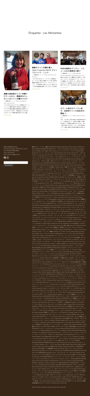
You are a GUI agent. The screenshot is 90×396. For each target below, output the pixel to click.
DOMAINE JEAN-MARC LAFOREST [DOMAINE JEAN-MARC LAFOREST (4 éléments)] (59, 189)
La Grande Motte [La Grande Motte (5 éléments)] (69, 199)
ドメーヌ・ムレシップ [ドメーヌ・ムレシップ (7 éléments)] (80, 201)
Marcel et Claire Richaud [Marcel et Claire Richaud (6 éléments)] (38, 302)
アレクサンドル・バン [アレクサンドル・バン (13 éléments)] (43, 219)
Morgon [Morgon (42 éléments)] (74, 314)
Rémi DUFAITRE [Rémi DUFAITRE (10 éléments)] (41, 316)
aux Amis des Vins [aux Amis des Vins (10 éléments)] (37, 356)
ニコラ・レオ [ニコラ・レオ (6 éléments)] (71, 300)
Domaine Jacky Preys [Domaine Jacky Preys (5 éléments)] (47, 322)
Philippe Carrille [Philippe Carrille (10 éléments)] (40, 336)
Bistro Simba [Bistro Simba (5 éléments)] (35, 352)
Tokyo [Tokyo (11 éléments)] (52, 254)
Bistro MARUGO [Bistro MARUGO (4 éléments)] (36, 149)
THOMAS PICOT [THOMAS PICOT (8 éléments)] (76, 377)
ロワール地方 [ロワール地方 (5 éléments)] (58, 362)
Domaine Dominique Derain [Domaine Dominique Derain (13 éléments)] (67, 197)
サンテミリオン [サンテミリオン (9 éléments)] (63, 270)
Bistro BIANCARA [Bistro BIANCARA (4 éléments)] (48, 203)
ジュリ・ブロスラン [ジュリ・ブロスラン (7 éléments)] (41, 161)
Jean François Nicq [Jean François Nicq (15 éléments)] (69, 153)
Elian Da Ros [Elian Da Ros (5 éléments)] (47, 364)
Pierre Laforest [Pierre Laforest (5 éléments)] (76, 306)
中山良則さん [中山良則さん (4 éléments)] (60, 201)
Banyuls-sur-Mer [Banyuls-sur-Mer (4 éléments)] (60, 231)
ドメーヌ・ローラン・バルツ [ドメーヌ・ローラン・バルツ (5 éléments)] (61, 260)
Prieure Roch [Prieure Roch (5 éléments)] (57, 205)
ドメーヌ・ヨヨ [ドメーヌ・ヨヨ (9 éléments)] (43, 256)
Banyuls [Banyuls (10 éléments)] (70, 217)
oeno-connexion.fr (9, 152)
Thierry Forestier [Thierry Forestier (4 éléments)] (67, 354)
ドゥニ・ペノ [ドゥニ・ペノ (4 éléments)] (47, 254)
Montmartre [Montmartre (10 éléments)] (49, 258)
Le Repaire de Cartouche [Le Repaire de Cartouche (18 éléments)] (46, 268)
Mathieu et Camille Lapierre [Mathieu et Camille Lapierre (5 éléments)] (44, 223)
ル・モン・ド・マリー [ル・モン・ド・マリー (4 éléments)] (68, 183)
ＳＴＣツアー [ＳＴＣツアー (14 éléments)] (44, 334)
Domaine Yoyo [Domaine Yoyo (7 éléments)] (67, 324)
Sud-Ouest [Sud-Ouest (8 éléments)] (80, 302)
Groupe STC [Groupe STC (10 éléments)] (35, 153)
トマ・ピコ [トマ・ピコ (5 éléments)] (58, 312)
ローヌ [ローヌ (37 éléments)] (42, 324)
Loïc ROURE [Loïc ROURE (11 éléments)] (66, 252)
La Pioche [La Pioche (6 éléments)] (37, 205)
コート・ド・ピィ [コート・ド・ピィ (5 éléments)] (82, 286)
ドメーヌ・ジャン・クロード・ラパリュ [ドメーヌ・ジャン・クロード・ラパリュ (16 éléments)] (45, 318)
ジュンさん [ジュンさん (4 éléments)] (52, 354)
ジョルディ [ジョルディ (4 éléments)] (63, 250)
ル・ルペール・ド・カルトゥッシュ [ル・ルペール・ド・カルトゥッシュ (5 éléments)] (66, 209)
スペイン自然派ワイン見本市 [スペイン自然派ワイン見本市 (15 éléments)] (56, 227)
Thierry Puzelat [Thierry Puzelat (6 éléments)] (42, 369)
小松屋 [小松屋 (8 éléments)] (65, 167)
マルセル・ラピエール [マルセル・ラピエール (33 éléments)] (80, 318)
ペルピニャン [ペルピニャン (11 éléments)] (51, 334)
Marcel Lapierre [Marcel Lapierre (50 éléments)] (46, 330)
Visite (61, 13)
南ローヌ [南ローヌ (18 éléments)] (75, 354)
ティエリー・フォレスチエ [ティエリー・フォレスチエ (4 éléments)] (66, 169)
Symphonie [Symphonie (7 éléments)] (41, 312)
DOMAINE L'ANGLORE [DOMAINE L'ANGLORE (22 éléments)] (49, 163)
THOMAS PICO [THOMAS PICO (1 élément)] (38, 237)
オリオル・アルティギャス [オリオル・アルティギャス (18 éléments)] (55, 155)
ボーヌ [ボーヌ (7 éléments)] (69, 167)
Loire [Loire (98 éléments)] (39, 244)
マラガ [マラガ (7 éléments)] (34, 173)
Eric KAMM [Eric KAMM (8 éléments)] (81, 364)
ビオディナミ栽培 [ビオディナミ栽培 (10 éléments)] (76, 193)
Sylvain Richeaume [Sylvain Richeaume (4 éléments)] (46, 346)
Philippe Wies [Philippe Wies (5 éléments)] (82, 330)
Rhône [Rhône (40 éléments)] (34, 248)
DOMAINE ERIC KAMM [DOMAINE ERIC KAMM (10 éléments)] (46, 149)
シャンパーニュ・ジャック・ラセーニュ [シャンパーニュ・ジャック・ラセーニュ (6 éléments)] (46, 379)
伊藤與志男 (7, 101)
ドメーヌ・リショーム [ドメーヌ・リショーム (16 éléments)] (41, 173)
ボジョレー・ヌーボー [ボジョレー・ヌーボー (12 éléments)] (51, 241)
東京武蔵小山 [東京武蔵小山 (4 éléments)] (72, 175)
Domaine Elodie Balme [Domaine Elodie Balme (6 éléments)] (62, 147)
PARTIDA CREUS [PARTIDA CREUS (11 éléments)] (69, 328)
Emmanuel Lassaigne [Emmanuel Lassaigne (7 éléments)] (78, 336)
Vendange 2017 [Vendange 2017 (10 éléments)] (42, 183)
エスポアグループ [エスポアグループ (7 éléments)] (52, 290)
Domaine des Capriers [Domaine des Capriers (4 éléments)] (57, 223)
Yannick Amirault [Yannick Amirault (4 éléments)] (55, 332)
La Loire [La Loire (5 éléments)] (49, 286)
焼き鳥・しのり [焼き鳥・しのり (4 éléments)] (38, 381)
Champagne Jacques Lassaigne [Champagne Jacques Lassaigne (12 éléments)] (46, 362)
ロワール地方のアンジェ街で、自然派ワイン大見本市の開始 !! (72, 111)
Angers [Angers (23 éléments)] (63, 195)
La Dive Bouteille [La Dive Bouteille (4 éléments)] (49, 235)
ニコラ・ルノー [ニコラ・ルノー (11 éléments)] (76, 235)
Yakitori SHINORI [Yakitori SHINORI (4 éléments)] (65, 367)
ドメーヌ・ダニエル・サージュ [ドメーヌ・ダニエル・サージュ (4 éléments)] (64, 290)
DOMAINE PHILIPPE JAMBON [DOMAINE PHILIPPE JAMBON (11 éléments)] (70, 350)
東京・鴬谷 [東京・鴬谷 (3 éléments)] (66, 225)
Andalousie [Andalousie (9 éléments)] (35, 221)
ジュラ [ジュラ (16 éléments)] (65, 201)
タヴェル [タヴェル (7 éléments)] (53, 312)
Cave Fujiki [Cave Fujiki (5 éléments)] (35, 219)
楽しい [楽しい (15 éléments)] (66, 304)
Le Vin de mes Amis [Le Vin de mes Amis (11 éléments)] (71, 342)
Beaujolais (78, 73)
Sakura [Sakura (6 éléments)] (65, 203)
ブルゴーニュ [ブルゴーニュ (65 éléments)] (41, 241)
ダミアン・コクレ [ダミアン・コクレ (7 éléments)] (52, 221)
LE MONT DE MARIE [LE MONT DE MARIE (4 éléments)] (60, 243)
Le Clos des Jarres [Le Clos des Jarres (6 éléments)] (64, 165)
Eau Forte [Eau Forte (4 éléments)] (64, 286)
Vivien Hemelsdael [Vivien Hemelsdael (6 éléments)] (65, 280)
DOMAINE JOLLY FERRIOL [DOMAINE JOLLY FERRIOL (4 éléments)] (43, 375)
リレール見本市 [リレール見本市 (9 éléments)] (36, 324)
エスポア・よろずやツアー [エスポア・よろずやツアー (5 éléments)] (45, 209)
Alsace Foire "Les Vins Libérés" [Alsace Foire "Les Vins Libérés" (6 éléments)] (59, 284)
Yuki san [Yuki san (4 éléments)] (76, 221)
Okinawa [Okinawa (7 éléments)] (79, 159)
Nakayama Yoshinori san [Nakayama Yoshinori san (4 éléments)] (76, 252)
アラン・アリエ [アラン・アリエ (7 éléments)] (47, 225)
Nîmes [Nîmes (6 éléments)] (68, 298)
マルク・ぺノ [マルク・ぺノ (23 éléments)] (60, 324)
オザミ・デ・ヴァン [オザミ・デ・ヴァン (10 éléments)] (54, 169)
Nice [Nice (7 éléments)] (73, 201)
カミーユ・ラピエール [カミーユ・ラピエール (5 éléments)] (56, 211)
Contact (83, 13)
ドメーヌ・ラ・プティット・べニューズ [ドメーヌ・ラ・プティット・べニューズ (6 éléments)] (41, 284)
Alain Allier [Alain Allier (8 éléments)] (69, 330)
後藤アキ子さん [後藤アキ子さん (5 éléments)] (70, 318)
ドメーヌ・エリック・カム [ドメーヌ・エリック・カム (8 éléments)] (54, 278)
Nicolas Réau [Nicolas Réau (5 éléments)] (78, 292)
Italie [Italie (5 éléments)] (80, 288)
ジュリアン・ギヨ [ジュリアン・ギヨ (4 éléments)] (68, 358)
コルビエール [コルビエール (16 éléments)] (58, 276)
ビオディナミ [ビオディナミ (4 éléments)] (68, 320)
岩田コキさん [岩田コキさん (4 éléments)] (61, 340)
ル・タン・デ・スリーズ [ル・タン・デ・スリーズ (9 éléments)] (79, 258)
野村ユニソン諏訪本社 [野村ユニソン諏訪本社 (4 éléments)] (64, 302)
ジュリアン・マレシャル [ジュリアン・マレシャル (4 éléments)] (59, 268)
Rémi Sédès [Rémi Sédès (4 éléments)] (66, 254)
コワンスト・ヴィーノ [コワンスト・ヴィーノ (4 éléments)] (79, 195)
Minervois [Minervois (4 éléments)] (80, 282)
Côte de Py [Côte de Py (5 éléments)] (66, 245)
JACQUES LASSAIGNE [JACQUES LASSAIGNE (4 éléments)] (61, 298)
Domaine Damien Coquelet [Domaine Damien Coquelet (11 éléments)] (59, 377)
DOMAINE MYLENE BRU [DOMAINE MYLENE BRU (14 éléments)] (79, 358)
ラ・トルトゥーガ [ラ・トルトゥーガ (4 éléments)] (36, 334)
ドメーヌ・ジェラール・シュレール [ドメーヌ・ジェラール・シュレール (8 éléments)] (77, 332)
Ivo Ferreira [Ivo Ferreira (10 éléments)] (41, 189)
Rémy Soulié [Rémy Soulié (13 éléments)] (73, 268)
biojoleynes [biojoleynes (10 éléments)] (66, 223)
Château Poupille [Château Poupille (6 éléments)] (82, 264)
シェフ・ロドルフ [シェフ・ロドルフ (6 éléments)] (38, 225)
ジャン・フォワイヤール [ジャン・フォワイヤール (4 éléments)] (71, 264)
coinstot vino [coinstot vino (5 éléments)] (59, 163)
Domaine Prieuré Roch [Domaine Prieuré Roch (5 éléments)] (67, 241)
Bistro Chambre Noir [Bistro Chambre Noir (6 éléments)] (58, 322)
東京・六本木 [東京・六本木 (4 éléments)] (50, 161)
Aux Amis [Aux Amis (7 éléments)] (47, 302)
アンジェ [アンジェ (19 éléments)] (51, 252)
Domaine (52, 13)
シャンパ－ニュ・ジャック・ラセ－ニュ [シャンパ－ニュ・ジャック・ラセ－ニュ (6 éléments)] (63, 161)
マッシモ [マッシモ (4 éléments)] (61, 360)
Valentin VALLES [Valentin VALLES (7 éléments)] (46, 381)
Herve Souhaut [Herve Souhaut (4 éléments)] (39, 338)
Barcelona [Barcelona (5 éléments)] (52, 276)
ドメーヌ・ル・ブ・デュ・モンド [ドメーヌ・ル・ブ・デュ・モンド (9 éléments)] (59, 217)
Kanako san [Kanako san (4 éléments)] (76, 149)
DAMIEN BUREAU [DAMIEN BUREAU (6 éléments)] (58, 183)
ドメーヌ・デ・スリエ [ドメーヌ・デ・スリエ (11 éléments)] (38, 264)
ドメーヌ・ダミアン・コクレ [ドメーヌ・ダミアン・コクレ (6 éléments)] (51, 157)
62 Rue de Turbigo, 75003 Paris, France (15, 149)
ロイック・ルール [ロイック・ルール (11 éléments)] (39, 354)
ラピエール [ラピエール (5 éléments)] (72, 367)
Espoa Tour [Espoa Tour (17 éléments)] (47, 189)
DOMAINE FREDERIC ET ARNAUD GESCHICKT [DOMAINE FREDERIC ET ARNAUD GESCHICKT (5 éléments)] (67, 187)
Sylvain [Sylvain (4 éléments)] (50, 338)
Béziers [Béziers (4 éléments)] (43, 258)
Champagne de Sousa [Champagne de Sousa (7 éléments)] (70, 181)
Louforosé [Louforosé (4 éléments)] (34, 332)
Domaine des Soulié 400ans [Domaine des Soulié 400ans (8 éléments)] (55, 300)
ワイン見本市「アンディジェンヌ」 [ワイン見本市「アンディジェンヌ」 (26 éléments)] (42, 197)
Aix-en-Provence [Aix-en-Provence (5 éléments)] (58, 252)
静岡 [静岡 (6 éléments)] (84, 381)
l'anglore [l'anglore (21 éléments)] (39, 201)
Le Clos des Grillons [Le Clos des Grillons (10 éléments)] (46, 270)
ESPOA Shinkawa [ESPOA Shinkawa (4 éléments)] (72, 284)
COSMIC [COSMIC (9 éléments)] (71, 215)
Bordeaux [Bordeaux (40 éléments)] (55, 193)
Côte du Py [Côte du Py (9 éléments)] (35, 360)
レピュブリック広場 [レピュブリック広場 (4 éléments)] (71, 171)
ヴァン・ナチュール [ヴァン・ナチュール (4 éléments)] (76, 320)
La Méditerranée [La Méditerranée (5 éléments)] (69, 375)
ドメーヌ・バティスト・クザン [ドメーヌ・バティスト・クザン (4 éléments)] (46, 153)
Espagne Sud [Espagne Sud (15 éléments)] (77, 231)
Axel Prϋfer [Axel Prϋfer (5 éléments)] (78, 199)
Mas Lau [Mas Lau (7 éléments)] (69, 205)
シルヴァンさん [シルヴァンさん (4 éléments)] (48, 377)
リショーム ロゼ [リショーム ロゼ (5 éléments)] (55, 302)
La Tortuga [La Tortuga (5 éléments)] (46, 169)
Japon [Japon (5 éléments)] (39, 346)
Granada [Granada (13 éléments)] (41, 364)
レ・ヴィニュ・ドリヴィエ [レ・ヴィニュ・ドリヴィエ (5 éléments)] (42, 199)
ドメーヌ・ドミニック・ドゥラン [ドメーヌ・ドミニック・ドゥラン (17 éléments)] (66, 151)
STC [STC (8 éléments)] (76, 286)
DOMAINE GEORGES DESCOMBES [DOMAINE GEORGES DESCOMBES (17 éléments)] (41, 306)
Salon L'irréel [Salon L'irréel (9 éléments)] (76, 290)
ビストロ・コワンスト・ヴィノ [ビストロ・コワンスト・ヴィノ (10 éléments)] (49, 215)
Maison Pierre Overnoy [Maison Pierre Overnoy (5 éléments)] (59, 191)
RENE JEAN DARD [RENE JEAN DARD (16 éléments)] (36, 175)
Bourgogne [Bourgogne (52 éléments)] (52, 199)
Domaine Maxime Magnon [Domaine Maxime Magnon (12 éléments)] (55, 294)
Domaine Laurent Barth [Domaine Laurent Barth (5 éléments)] (62, 381)
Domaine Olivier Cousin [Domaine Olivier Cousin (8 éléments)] (54, 280)
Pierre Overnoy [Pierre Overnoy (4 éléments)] (67, 316)
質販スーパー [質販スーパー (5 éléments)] (54, 250)
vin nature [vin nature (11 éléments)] (35, 294)
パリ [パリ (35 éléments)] (46, 290)
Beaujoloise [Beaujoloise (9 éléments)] (59, 233)
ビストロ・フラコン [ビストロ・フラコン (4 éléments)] (78, 161)
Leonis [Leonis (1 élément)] (65, 360)
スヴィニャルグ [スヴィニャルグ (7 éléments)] (40, 358)
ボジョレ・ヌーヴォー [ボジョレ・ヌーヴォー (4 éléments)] (40, 147)
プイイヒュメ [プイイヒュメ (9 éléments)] (71, 237)
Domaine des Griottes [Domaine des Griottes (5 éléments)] (58, 348)
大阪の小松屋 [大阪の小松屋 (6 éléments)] (72, 326)
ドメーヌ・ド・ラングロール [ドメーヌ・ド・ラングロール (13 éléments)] (70, 155)
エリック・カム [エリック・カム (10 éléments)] (46, 304)
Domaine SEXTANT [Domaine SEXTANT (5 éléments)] (36, 348)
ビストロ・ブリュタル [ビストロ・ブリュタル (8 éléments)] (47, 213)
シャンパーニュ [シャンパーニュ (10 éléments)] (42, 328)
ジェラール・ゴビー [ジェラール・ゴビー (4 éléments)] (77, 247)
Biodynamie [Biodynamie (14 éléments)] (55, 360)
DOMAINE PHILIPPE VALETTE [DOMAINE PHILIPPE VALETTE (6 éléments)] (52, 296)
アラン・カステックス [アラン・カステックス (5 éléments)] (45, 320)
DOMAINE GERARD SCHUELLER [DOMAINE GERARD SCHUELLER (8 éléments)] (64, 364)
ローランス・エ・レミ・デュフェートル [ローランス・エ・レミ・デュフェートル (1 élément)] (40, 266)
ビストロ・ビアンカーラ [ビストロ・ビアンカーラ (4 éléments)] (72, 207)
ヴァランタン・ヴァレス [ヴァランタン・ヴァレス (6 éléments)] (38, 203)
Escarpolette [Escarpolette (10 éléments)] (39, 288)
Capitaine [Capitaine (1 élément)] (53, 381)
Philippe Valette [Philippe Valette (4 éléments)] (59, 167)
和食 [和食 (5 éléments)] (52, 346)
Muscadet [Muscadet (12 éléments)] (75, 296)
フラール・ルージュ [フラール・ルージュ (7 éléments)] (56, 286)
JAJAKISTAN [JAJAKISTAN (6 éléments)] (67, 229)
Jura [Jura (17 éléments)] (75, 241)
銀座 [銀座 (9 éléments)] (46, 147)
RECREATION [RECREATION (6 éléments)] (75, 330)
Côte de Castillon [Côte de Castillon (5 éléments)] (71, 360)
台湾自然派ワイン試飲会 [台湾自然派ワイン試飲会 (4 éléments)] (59, 258)
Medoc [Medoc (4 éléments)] (40, 304)
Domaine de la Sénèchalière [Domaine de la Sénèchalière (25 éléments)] (70, 362)
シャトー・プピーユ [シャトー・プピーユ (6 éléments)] (49, 344)
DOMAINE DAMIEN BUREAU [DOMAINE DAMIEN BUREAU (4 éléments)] (54, 373)
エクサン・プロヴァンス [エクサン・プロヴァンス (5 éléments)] (66, 296)
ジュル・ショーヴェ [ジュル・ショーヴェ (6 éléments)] (57, 203)
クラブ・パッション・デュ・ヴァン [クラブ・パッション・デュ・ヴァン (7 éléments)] (63, 235)
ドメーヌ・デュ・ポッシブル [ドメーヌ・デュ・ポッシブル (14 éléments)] (68, 352)
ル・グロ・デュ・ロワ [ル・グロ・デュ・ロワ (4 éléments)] (63, 215)
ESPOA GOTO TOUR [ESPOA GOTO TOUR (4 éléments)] (56, 306)
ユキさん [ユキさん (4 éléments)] (64, 207)
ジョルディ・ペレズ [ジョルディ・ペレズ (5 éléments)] (41, 239)
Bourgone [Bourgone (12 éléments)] (61, 304)
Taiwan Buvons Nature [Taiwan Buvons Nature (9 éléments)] (64, 185)
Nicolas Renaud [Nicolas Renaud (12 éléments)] (36, 177)
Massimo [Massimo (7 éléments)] (54, 383)
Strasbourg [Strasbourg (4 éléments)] (82, 260)
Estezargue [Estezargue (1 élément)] (75, 217)
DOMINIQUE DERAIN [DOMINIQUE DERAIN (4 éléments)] (52, 247)
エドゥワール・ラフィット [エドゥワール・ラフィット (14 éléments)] (75, 189)
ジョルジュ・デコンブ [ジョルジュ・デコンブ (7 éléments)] (52, 239)
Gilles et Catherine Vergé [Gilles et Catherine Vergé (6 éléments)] (57, 320)
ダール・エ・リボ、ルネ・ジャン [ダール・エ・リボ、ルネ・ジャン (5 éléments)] (67, 179)
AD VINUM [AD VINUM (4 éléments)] (47, 354)
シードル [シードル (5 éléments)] (49, 288)
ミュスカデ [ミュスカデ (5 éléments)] (71, 371)
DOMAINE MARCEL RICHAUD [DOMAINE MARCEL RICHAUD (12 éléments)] (56, 177)
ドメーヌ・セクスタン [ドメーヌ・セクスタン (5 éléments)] (65, 173)
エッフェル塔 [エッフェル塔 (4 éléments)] (41, 332)
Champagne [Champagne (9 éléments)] (40, 169)
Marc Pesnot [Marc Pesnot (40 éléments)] (66, 344)
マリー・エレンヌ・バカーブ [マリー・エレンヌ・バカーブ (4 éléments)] (66, 336)
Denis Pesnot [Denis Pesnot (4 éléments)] (43, 278)
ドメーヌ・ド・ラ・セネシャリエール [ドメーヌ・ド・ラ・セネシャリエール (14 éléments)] (61, 262)
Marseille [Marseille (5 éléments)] (75, 282)
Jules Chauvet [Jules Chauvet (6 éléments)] (58, 344)
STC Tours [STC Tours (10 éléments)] (74, 167)
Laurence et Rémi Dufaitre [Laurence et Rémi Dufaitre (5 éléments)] (39, 272)
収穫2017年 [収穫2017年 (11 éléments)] (52, 231)
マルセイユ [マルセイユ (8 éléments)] (49, 383)
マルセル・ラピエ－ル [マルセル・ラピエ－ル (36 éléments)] (42, 280)
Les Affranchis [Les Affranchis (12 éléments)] (79, 381)
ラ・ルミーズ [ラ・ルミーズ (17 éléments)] (80, 308)
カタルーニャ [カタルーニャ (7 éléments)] (60, 375)
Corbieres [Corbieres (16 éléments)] (43, 274)
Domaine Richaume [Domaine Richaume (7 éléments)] (45, 165)
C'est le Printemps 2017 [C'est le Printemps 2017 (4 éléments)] (78, 205)
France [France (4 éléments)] (43, 243)
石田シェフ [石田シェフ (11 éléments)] (76, 169)
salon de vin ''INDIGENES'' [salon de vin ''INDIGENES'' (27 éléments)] (76, 346)
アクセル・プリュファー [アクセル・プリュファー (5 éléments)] (52, 175)
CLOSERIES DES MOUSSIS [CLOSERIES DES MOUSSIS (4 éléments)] (54, 367)
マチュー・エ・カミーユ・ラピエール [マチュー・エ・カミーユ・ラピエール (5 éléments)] (45, 308)
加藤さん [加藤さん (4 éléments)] (53, 167)
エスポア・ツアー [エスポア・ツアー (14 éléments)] (42, 294)
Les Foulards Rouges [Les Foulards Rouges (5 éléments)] (42, 191)
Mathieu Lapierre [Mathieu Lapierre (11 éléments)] (51, 187)
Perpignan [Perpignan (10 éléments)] (69, 203)
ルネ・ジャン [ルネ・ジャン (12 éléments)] (50, 183)
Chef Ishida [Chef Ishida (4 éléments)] (56, 336)
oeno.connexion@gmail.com (12, 154)
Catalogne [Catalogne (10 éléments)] (81, 169)
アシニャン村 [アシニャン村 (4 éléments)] (47, 167)
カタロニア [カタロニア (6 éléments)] (53, 364)
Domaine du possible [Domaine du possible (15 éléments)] (57, 225)
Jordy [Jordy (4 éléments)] (37, 209)
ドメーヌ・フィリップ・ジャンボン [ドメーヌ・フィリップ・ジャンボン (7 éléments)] (58, 237)
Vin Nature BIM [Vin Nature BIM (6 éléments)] (79, 151)
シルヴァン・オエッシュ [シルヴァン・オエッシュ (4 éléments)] (76, 356)
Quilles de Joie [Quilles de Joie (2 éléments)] (73, 225)
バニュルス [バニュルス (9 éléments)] (76, 256)
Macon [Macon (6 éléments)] (56, 256)
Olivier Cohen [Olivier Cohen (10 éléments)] (35, 350)
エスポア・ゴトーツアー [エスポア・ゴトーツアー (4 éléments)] (43, 231)
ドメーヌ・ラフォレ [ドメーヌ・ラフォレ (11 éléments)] (68, 233)
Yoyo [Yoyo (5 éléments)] (83, 292)
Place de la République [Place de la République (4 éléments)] (48, 310)
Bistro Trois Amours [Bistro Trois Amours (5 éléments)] (50, 243)
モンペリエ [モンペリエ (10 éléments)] (79, 241)
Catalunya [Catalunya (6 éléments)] (68, 310)
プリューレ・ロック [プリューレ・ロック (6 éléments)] (69, 340)
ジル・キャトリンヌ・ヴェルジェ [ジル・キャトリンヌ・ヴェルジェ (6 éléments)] (56, 358)
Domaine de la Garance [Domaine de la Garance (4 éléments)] (53, 173)
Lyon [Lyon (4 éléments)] (83, 324)
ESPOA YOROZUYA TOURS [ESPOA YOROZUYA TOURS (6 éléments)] (78, 322)
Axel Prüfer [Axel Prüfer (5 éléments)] (59, 159)
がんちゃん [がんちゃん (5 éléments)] (65, 300)
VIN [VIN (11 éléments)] (62, 245)
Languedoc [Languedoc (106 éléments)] (55, 270)
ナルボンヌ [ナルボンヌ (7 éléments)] (48, 211)
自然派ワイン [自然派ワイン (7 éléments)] (47, 312)
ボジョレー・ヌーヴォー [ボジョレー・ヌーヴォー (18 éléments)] (78, 163)
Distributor (50, 75)
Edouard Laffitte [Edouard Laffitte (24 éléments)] (51, 272)
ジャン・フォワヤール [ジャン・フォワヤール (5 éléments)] (63, 175)
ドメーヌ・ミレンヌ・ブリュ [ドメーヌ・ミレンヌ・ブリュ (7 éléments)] (76, 211)
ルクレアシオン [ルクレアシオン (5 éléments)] (78, 328)
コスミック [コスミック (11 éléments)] (76, 375)
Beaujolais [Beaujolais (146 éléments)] (42, 352)
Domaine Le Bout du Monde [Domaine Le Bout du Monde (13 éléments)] (58, 342)
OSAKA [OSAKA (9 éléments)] (73, 286)
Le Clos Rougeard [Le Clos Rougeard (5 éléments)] (58, 254)
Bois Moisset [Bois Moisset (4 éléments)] (45, 237)
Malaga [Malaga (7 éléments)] (64, 330)
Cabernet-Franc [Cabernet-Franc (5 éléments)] (68, 149)
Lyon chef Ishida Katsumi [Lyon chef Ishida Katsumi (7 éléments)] (76, 165)
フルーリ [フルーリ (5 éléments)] (65, 213)
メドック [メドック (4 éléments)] (56, 356)
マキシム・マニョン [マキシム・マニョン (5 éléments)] (53, 340)
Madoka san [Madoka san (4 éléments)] (40, 151)
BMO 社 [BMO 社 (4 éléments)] (79, 266)
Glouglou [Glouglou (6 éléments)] (46, 324)
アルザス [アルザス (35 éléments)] (61, 157)
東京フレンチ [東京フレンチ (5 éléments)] (45, 348)
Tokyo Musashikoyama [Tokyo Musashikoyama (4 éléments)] (42, 282)
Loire (8, 103)
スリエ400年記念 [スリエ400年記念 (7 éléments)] (81, 371)
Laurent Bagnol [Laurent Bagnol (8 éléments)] (59, 334)
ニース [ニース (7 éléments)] (80, 362)
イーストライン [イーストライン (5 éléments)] (51, 256)
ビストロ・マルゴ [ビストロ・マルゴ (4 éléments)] (56, 352)
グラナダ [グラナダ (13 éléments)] (50, 191)
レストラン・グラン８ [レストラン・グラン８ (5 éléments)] (81, 175)
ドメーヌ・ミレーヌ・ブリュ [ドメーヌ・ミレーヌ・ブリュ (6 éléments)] (42, 276)
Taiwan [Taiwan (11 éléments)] (75, 239)
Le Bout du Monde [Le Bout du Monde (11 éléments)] (60, 328)
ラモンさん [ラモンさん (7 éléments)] (64, 205)
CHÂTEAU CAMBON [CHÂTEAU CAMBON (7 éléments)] (75, 185)
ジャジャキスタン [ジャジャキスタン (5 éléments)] (73, 266)
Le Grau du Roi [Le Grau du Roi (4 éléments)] (79, 326)
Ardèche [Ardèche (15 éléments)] (41, 377)
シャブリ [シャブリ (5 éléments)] (76, 334)
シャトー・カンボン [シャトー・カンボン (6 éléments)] (43, 221)
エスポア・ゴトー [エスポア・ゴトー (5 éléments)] (70, 288)
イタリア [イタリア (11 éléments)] (69, 247)
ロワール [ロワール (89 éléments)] (69, 270)
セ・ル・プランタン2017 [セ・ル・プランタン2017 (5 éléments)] (60, 292)
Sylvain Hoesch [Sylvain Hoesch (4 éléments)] (73, 338)
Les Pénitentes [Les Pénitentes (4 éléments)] (80, 147)
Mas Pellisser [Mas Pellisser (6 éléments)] (37, 326)
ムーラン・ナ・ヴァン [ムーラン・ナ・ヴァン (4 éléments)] (58, 181)
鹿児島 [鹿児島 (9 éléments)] (70, 306)
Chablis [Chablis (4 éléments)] (51, 181)
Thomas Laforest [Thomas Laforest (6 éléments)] (36, 262)
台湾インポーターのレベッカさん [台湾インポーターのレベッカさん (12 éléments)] (60, 326)
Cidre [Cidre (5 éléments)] (44, 187)
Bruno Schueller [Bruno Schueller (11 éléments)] (40, 344)
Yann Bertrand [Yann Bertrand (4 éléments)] (82, 350)
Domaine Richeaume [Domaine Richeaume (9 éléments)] (50, 298)
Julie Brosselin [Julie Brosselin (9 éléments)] (36, 260)
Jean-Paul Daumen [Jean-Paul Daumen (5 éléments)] (58, 153)
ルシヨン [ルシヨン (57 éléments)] (60, 350)
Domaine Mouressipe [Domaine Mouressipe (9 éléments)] (37, 163)
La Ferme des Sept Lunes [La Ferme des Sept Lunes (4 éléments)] (45, 314)
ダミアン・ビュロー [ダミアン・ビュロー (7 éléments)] (75, 245)
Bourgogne (68, 75)
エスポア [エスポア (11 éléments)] (81, 270)
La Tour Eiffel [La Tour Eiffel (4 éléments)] (67, 322)
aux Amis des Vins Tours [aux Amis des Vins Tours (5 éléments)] (59, 264)
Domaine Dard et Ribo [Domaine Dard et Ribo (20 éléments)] (38, 229)
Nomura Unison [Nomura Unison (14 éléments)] (51, 159)
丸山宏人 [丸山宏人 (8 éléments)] (68, 193)
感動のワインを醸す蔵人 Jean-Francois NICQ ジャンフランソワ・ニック (44, 70)
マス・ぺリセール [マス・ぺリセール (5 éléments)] (61, 288)
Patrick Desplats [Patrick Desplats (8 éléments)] (67, 163)
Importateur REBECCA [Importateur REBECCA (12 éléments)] (76, 344)
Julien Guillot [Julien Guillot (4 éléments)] (43, 247)
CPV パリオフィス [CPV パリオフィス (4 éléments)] (69, 195)
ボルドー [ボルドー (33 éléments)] (59, 241)
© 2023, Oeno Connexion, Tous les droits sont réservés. (49, 387)
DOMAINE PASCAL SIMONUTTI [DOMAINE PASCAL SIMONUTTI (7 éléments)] (65, 221)
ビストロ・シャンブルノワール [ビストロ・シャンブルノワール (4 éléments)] (43, 217)
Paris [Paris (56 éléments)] (81, 246)
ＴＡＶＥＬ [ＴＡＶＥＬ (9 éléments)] (55, 209)
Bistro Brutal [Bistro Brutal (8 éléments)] (65, 211)
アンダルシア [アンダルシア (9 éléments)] (55, 197)
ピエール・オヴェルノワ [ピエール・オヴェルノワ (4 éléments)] (72, 250)
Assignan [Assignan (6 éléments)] (42, 235)
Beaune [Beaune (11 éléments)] (70, 201)
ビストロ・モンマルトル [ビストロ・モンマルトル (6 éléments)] (68, 276)
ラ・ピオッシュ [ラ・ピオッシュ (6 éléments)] (55, 179)
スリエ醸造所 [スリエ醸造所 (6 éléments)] (73, 298)
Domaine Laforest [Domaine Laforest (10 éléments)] (58, 316)
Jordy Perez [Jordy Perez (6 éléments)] (65, 306)
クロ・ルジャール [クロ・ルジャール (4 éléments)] (80, 171)
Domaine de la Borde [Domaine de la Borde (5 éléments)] (60, 318)
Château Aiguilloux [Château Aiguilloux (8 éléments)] (51, 245)
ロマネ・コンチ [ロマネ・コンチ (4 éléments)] (54, 304)
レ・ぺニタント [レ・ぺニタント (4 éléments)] (64, 332)
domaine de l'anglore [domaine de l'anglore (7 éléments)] (76, 324)
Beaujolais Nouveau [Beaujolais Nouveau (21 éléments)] (41, 195)
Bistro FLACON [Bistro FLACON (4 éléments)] (77, 233)
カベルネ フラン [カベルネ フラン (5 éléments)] (36, 320)
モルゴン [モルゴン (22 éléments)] (46, 338)
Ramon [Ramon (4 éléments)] (80, 367)
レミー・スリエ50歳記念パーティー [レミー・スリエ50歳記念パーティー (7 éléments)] (71, 294)
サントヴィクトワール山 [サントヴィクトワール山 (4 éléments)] (51, 350)
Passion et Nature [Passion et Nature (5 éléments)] (43, 367)
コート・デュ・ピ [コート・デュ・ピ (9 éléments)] (45, 171)
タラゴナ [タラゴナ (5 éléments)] (69, 377)
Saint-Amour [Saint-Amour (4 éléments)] (57, 308)
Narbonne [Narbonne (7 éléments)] (48, 352)
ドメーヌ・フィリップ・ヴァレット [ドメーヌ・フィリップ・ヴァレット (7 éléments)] (57, 282)
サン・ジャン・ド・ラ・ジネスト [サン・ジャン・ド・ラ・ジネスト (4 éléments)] (58, 171)
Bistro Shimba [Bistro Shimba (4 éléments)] (78, 219)
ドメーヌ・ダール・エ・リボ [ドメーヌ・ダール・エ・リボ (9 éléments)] (70, 274)
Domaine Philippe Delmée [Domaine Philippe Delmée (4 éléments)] (77, 173)
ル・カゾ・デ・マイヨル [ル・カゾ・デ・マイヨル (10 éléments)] (51, 229)
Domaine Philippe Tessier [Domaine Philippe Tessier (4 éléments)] (51, 185)
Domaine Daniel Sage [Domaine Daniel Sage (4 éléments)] (78, 369)
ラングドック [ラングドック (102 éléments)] (74, 254)
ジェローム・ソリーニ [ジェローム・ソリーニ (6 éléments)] (66, 278)
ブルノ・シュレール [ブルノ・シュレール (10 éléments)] (47, 193)
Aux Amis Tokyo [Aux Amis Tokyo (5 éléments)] (80, 304)
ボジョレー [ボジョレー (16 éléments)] (80, 348)
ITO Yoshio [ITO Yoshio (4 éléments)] (40, 360)
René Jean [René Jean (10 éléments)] (67, 258)
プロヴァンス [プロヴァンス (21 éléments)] (53, 375)
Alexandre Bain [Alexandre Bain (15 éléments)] (70, 292)
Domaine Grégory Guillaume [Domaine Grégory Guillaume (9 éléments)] (61, 346)
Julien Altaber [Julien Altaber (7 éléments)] (81, 338)
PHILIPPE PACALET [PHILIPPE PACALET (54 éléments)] (47, 357)
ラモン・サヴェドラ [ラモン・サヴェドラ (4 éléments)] (44, 233)
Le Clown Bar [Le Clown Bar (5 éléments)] (68, 314)
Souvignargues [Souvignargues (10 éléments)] (82, 354)
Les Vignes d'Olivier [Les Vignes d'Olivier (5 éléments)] (46, 326)
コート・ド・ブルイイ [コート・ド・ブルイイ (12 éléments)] (64, 356)
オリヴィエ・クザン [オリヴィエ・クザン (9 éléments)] (73, 260)
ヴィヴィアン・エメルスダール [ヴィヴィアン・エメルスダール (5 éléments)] (65, 239)
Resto (75, 13)
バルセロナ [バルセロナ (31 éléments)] (62, 256)
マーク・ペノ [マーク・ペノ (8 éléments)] (52, 324)
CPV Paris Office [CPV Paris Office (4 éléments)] (72, 147)
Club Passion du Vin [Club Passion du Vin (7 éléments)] (37, 207)
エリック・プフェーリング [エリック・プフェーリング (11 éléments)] (47, 260)
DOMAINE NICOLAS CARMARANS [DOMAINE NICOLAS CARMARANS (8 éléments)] (54, 274)
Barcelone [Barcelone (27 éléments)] (77, 183)
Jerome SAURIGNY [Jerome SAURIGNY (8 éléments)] (46, 262)
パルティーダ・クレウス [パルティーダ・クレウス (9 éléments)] (71, 348)
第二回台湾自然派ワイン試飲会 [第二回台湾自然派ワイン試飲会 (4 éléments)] (78, 262)
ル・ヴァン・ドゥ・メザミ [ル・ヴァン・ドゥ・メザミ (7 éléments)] (42, 227)
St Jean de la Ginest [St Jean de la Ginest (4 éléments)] (42, 155)
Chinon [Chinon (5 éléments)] (33, 288)
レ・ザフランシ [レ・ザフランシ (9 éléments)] (78, 276)
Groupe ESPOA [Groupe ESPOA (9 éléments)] (72, 304)
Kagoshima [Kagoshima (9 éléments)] (42, 350)
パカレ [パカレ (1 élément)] (67, 243)
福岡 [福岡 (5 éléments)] (33, 147)
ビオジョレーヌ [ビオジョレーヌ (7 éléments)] (51, 328)
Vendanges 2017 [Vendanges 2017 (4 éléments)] (48, 264)
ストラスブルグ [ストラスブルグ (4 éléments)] (59, 354)
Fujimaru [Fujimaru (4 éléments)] (80, 243)
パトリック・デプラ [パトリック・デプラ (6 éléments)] (44, 252)
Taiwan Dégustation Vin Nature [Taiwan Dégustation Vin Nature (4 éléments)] (43, 179)
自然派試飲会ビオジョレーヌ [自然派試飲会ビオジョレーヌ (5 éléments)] (39, 383)
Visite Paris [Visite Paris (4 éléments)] (38, 171)
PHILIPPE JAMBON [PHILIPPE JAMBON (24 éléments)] (44, 342)
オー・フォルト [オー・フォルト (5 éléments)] (74, 229)
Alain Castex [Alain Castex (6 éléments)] (47, 332)
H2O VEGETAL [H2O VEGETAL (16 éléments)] (52, 147)
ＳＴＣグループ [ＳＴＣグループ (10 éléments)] (70, 219)
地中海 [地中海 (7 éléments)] (38, 247)
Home (31, 13)
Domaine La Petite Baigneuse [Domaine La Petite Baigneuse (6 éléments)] (63, 379)
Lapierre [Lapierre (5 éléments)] (41, 167)
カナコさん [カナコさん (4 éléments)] (67, 177)
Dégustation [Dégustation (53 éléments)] (48, 336)
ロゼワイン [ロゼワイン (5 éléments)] (54, 288)
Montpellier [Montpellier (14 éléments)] (73, 302)
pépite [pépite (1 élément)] (51, 266)
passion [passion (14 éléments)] (59, 245)
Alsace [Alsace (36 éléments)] (67, 268)
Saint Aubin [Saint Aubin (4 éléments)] (43, 245)
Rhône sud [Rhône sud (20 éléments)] (35, 367)
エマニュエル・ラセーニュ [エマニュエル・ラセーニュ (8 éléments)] (72, 191)
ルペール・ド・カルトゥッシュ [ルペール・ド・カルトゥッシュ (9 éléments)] (54, 369)
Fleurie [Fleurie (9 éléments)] (46, 358)
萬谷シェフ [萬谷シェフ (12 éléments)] (75, 270)
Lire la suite (7, 115)
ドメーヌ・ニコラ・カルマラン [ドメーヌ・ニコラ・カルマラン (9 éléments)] (61, 338)
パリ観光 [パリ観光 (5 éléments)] (41, 187)
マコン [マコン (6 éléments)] (84, 282)
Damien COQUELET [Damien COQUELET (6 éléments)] (62, 247)
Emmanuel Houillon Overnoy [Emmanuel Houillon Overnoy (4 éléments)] (47, 205)
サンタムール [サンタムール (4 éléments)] (74, 310)
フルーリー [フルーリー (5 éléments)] (42, 298)
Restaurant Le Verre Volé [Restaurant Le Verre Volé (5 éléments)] (53, 195)
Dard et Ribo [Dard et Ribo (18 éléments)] (44, 177)
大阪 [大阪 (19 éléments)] (33, 227)
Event (68, 13)
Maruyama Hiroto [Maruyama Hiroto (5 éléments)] (81, 225)
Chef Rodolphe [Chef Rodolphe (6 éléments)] (71, 213)
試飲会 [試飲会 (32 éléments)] (83, 199)
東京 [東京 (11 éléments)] (75, 371)
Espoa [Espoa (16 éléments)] (68, 286)
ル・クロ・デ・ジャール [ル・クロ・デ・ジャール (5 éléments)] (40, 159)
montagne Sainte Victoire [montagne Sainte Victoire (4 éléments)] (49, 151)
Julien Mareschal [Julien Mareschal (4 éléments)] (73, 243)
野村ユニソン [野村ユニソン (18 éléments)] (37, 215)
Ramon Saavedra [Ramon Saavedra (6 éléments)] (54, 165)
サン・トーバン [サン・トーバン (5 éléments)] (49, 316)
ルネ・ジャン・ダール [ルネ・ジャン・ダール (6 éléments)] (56, 330)
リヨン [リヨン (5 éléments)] (65, 334)
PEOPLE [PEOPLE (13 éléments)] (76, 288)
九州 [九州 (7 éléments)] (44, 296)
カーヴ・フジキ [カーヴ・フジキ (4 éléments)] (82, 217)
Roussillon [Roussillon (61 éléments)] (70, 334)
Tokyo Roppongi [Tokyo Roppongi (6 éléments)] (66, 159)
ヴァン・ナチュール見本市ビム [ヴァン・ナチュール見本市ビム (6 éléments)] (49, 201)
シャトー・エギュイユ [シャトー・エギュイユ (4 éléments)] (60, 310)
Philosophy (41, 13)
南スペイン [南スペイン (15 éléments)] (71, 381)
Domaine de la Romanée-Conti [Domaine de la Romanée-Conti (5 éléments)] (60, 266)
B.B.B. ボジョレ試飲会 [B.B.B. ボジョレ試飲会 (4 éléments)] (76, 316)
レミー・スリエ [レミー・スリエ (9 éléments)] (69, 256)
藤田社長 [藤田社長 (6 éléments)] (51, 348)
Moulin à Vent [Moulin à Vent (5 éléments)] (77, 272)
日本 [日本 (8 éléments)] (72, 258)
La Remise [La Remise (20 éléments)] (42, 290)
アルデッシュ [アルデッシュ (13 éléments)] (35, 377)
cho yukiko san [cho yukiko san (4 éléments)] (62, 193)
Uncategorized (23, 101)
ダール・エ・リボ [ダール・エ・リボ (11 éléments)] (58, 213)
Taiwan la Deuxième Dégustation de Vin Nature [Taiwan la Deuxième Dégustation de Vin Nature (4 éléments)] (56, 371)
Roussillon (12, 103)
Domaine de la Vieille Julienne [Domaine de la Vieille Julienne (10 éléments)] (69, 308)
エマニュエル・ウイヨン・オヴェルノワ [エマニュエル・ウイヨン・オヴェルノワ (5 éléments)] (73, 227)
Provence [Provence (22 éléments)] (73, 159)
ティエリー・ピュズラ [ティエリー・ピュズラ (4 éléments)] (78, 203)
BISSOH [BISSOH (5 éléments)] (44, 175)
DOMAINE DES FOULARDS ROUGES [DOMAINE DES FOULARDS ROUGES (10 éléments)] (52, 207)
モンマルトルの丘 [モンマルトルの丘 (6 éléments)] (69, 231)
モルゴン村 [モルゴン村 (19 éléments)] (79, 181)
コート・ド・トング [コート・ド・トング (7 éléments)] (41, 286)
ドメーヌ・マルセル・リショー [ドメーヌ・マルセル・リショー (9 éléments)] (58, 219)
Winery (17, 101)
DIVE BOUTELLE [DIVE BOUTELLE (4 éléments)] (36, 165)
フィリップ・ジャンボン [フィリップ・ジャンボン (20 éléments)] (46, 292)
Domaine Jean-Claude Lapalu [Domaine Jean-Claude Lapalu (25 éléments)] (64, 272)
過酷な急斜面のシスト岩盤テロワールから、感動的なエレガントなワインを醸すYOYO (16, 96)
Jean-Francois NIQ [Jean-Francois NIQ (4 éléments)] (62, 383)
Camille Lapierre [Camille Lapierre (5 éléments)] (61, 199)
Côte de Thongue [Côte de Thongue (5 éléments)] (79, 179)
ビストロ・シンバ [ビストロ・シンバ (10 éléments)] (79, 300)
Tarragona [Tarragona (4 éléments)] (60, 229)
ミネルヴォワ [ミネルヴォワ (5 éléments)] (53, 233)
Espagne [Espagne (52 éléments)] (69, 282)
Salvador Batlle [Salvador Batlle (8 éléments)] (36, 250)
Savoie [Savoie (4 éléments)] (44, 288)
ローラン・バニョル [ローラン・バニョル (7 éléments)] (45, 250)
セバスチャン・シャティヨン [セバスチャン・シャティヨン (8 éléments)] (39, 373)
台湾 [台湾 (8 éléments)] (76, 367)
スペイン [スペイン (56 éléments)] (75, 365)
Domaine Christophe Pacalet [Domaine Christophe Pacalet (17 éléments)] (70, 312)
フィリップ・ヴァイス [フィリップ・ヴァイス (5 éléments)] (68, 369)
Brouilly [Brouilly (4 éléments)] (42, 157)
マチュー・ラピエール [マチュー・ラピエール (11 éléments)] (58, 149)
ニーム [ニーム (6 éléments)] (59, 250)
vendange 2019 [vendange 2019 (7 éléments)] (48, 360)
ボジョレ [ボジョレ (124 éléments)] (82, 375)
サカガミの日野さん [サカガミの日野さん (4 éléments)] (74, 223)
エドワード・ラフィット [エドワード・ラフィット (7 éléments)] (58, 314)
